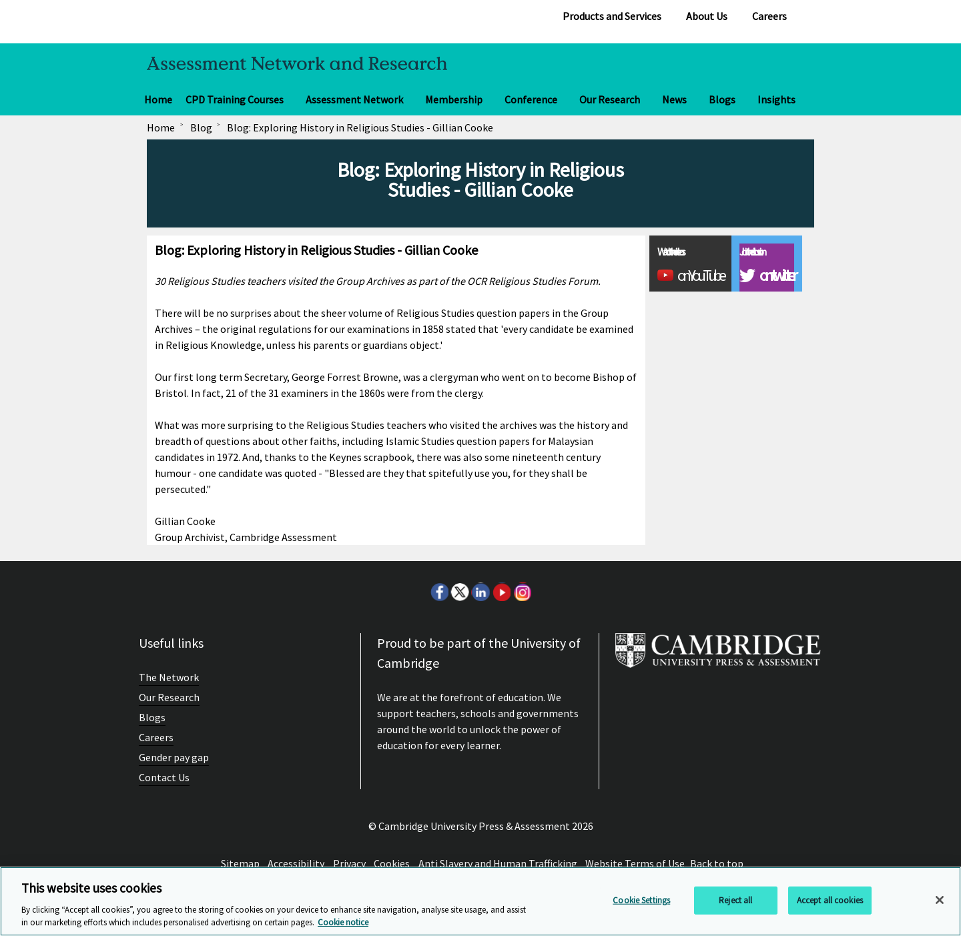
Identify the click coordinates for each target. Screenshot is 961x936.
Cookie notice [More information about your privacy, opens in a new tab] (343, 922)
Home (158, 99)
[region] (480, 901)
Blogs (722, 99)
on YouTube (700, 276)
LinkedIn (480, 591)
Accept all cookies (830, 900)
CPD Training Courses (235, 99)
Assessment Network (354, 99)
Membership (454, 99)
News (674, 99)
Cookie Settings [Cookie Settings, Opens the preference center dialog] (641, 900)
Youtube (501, 591)
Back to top (716, 863)
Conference (531, 99)
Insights (776, 99)
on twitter (776, 276)
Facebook (439, 591)
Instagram (522, 591)
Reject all (735, 900)
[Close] (939, 900)
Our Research (609, 99)
